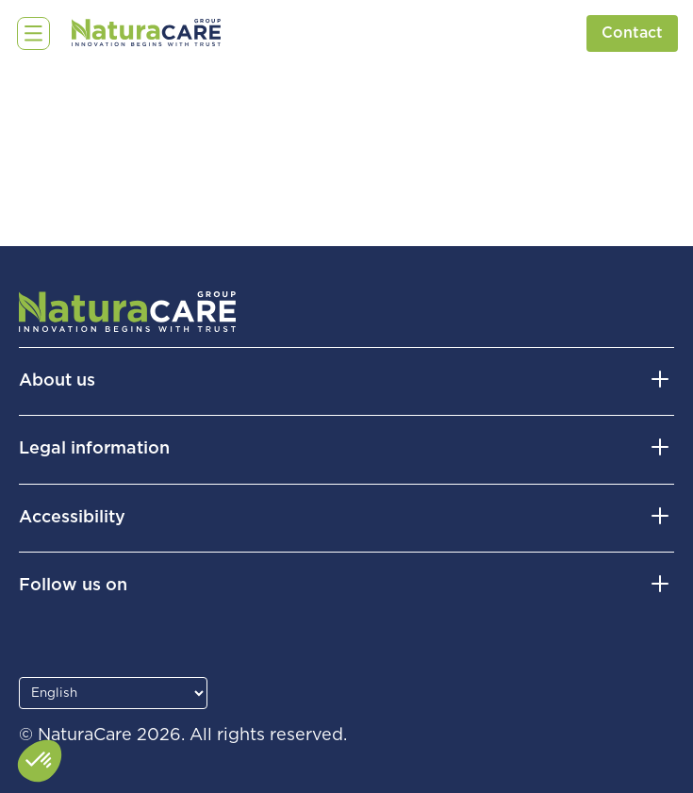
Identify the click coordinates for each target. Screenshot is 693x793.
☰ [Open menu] (29, 33)
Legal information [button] (94, 448)
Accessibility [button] (72, 517)
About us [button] (57, 380)
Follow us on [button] (73, 585)
